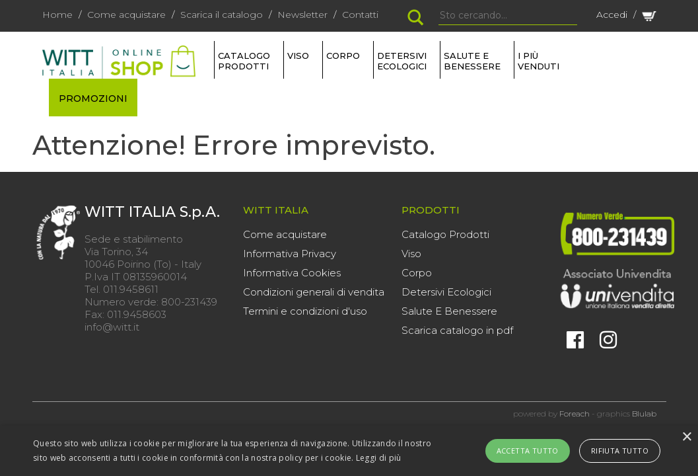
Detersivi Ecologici (446, 292)
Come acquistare (126, 14)
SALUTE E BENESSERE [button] (472, 60)
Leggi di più (378, 457)
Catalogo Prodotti (445, 234)
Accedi (611, 14)
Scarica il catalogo (221, 14)
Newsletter (302, 14)
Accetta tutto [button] (528, 451)
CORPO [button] (343, 55)
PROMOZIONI (93, 98)
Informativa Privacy (289, 253)
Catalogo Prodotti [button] (244, 60)
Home (57, 14)
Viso (411, 253)
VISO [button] (298, 55)
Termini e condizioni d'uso (305, 311)
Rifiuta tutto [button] (619, 451)
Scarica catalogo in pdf (457, 330)
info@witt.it (112, 327)
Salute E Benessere (449, 311)
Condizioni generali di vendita (313, 292)
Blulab (644, 413)
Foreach (574, 413)
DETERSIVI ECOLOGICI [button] (402, 60)
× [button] (686, 437)
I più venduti (538, 60)
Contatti (360, 14)
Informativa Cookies (292, 272)
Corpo (416, 272)
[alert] (349, 451)
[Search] (507, 16)
